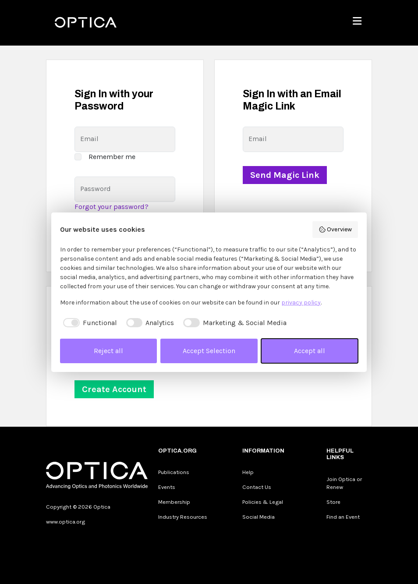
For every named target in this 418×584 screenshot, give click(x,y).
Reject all (108, 351)
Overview (335, 230)
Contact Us (256, 487)
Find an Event (343, 516)
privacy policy (301, 302)
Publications (173, 472)
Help (248, 472)
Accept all (309, 351)
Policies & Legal (262, 502)
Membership (174, 502)
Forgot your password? (111, 206)
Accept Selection (209, 351)
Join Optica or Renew (344, 483)
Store (333, 502)
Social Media (258, 516)
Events (166, 487)
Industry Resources (182, 516)
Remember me (112, 156)
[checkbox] (88, 323)
